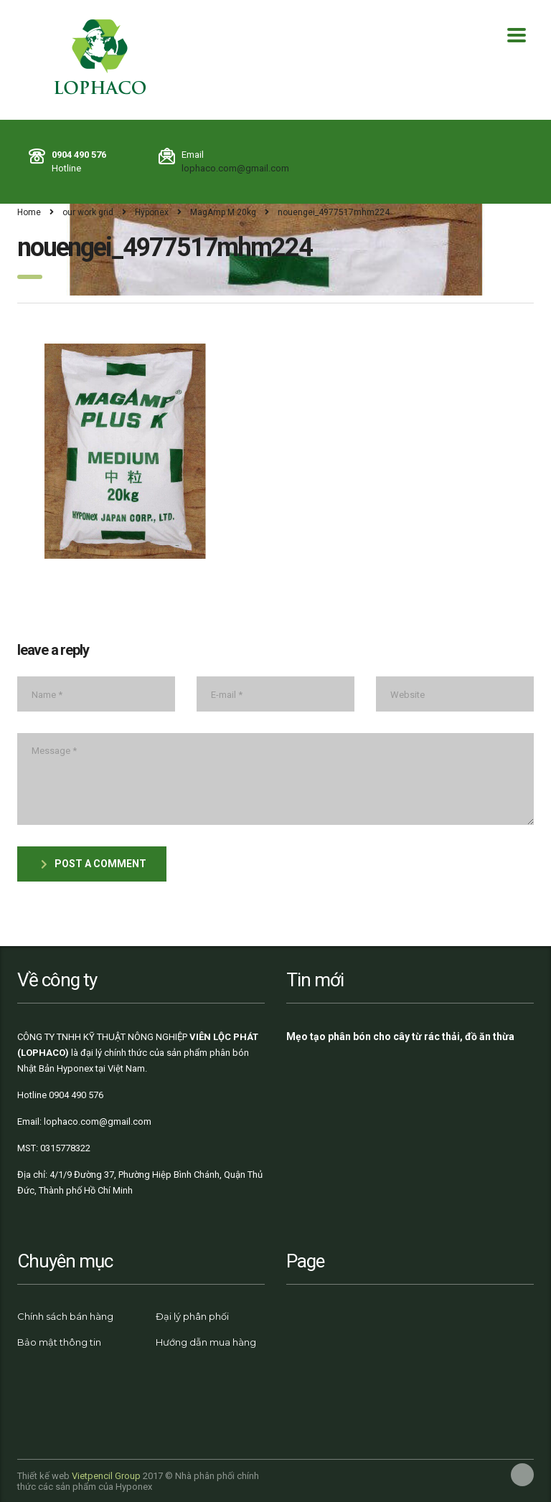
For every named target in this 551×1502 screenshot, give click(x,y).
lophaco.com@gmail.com (235, 168)
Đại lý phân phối (192, 1316)
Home (29, 212)
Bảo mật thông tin (59, 1342)
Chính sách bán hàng (65, 1316)
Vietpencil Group (106, 1475)
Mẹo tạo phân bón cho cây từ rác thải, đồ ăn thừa (400, 1036)
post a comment (93, 863)
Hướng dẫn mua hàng (206, 1342)
